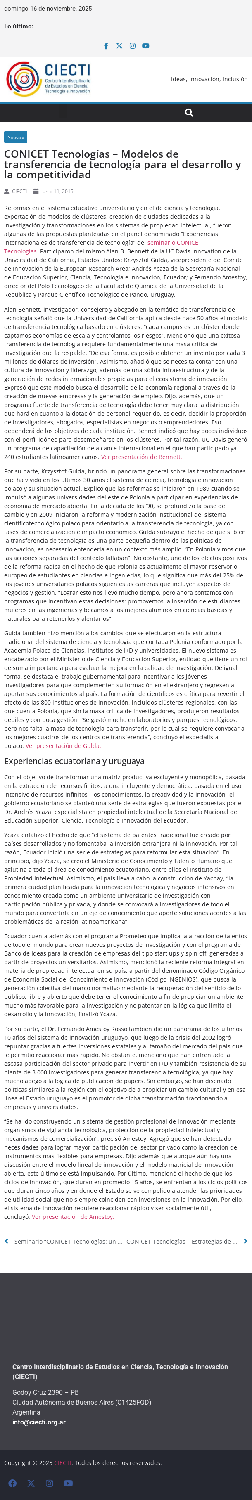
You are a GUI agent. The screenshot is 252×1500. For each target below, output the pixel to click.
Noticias (15, 137)
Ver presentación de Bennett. (141, 457)
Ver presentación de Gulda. (63, 746)
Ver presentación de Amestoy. (73, 1217)
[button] (63, 111)
